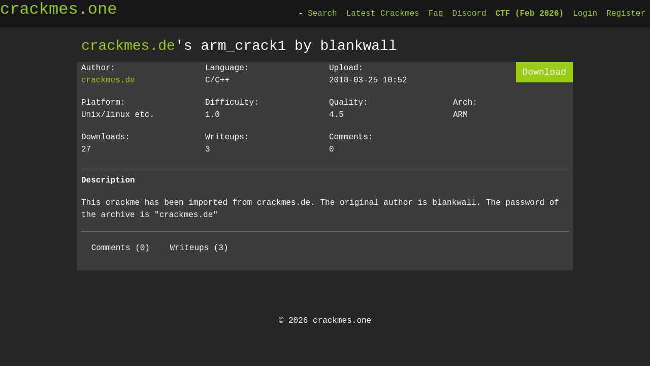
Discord (469, 13)
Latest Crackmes (382, 13)
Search (322, 13)
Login (585, 13)
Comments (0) (120, 248)
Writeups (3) (199, 248)
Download (544, 72)
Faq (436, 13)
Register (625, 13)
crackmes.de (128, 45)
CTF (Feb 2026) (530, 13)
